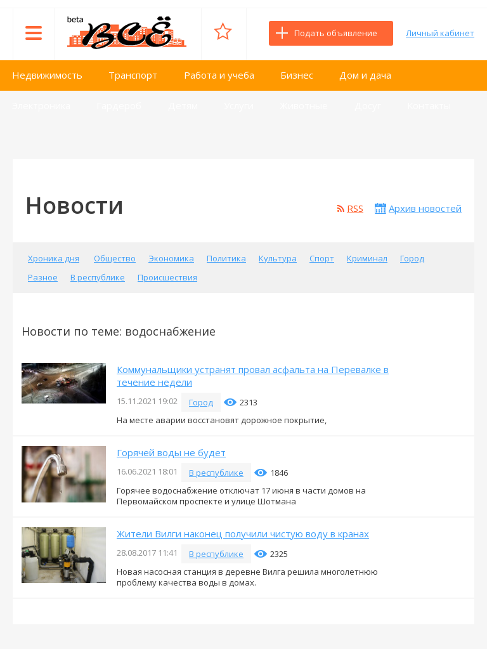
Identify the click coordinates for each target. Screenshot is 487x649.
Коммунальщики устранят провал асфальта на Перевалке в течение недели (253, 375)
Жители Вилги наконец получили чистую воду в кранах (243, 533)
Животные (304, 105)
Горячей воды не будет (171, 452)
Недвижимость (47, 75)
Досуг (367, 105)
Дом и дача (365, 75)
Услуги (239, 105)
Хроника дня (53, 258)
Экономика (171, 258)
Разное (43, 277)
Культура (278, 258)
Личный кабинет (440, 33)
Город (412, 258)
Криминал (367, 258)
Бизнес (296, 75)
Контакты (429, 105)
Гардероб (118, 105)
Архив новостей (425, 208)
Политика (226, 258)
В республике (97, 277)
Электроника (41, 105)
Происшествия (167, 277)
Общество (115, 258)
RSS (355, 208)
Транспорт (132, 75)
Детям (183, 105)
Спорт (321, 258)
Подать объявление (335, 33)
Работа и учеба (219, 75)
